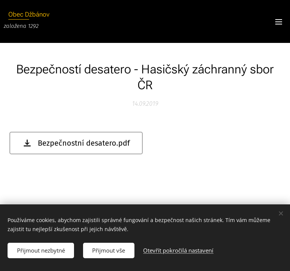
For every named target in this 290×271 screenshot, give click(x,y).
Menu (278, 21)
